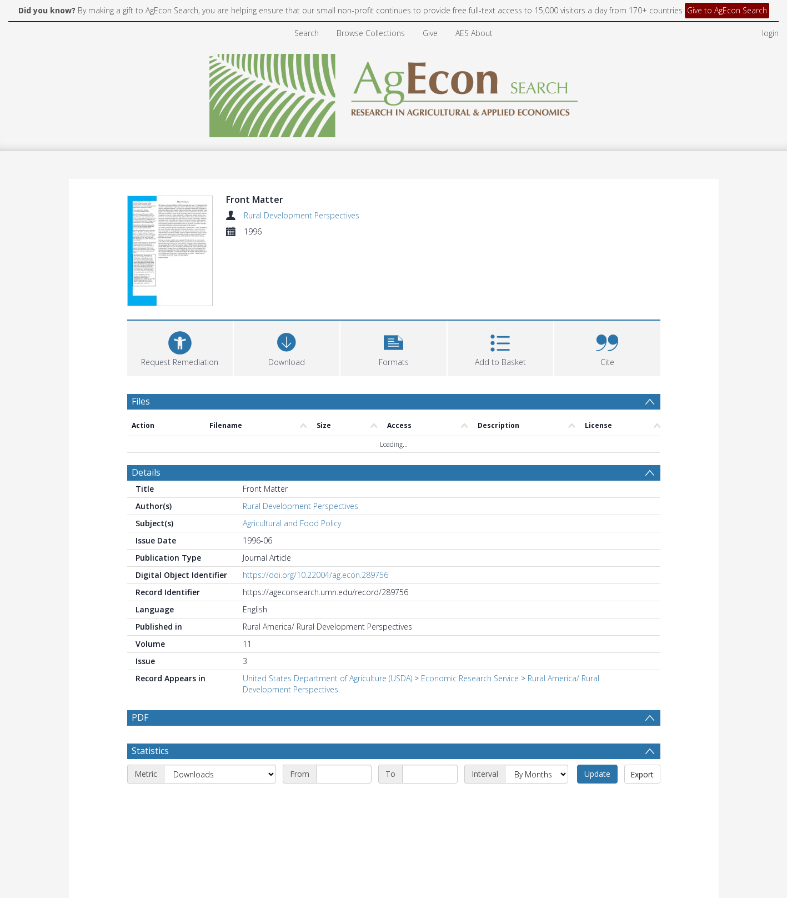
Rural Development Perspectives (301, 215)
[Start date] (344, 800)
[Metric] (220, 800)
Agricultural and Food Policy (292, 523)
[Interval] (536, 800)
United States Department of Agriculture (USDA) (327, 678)
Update (597, 800)
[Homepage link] (393, 92)
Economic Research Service (470, 678)
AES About (474, 33)
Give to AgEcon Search (727, 10)
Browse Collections (371, 33)
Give (430, 33)
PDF (140, 717)
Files (141, 401)
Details (146, 472)
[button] (393, 347)
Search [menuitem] (306, 33)
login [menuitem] (770, 33)
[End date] (430, 800)
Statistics (150, 777)
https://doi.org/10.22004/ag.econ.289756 (315, 575)
